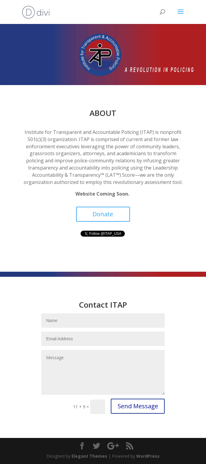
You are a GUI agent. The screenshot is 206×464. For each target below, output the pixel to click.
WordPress (148, 456)
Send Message (138, 406)
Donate (103, 214)
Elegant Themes (89, 456)
